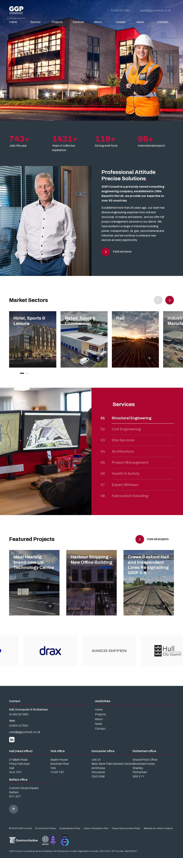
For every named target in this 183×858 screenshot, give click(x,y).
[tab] (22, 373)
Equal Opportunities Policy (126, 828)
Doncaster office (103, 751)
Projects (100, 714)
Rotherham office (144, 751)
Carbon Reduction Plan (96, 828)
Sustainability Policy (69, 828)
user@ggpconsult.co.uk (155, 10)
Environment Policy (45, 828)
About (99, 719)
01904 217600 (18, 725)
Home (99, 709)
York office (57, 751)
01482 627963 (120, 10)
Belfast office (18, 779)
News (98, 723)
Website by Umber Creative (158, 828)
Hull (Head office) (21, 751)
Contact (100, 728)
